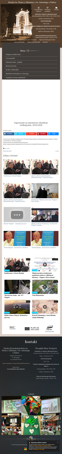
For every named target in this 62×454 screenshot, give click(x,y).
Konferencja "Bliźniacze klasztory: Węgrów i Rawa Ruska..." (44, 200)
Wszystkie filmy (7, 151)
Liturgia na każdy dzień (13, 54)
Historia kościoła (11, 66)
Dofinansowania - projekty (14, 62)
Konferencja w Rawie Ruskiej (12, 176)
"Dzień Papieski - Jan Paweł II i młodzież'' (16, 247)
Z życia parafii (10, 58)
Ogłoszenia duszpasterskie (47, 40)
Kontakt (45, 42)
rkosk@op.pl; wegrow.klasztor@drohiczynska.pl (18, 363)
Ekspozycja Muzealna (33, 42)
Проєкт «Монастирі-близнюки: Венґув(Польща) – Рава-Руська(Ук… (42, 176)
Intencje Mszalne (19, 42)
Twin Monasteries (38, 295)
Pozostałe (7, 148)
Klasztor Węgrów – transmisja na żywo (15, 223)
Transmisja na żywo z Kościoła (28, 40)
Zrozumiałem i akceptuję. (39, 449)
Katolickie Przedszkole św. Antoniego (17, 74)
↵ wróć (57, 151)
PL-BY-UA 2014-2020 (12, 70)
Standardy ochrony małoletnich (15, 77)
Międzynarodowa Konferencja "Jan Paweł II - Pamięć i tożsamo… (44, 224)
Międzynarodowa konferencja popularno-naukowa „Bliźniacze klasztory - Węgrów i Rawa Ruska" (43, 275)
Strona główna (11, 40)
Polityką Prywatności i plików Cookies (42, 445)
